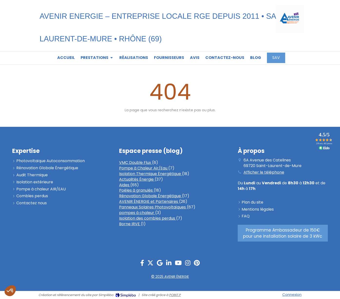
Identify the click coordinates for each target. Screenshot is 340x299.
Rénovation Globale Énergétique (150, 196)
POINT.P (175, 295)
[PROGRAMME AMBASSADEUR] (283, 233)
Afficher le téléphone (264, 172)
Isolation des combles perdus (147, 218)
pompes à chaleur (137, 212)
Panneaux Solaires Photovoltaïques (153, 207)
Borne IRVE (130, 224)
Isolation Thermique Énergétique (150, 174)
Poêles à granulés (136, 190)
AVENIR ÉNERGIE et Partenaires (149, 201)
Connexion (292, 294)
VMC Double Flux (135, 162)
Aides (124, 185)
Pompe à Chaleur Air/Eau (143, 168)
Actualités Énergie (137, 179)
